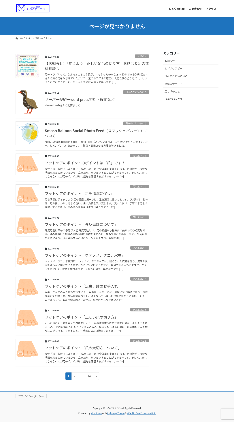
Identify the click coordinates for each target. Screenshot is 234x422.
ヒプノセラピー (173, 68)
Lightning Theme (115, 413)
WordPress (96, 413)
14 (89, 376)
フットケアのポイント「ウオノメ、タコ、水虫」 (85, 255)
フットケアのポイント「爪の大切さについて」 (83, 347)
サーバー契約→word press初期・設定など (80, 99)
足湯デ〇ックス (173, 99)
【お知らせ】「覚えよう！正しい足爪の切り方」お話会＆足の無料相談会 (97, 66)
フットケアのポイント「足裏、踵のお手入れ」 (83, 286)
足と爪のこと (140, 155)
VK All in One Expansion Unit (141, 413)
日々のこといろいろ (136, 92)
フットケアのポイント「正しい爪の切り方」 (81, 317)
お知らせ (142, 56)
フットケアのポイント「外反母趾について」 (81, 224)
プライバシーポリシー (31, 396)
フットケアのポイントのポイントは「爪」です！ (85, 162)
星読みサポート (173, 84)
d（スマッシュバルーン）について (96, 133)
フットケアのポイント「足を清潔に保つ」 (79, 193)
